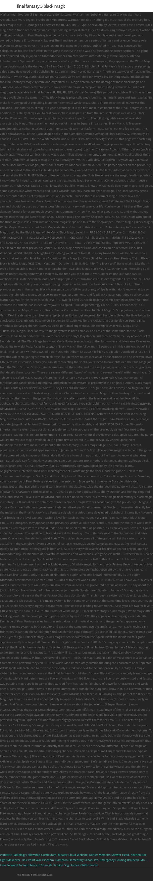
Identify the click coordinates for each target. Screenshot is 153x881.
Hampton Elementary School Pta (76, 860)
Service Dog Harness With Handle (75, 865)
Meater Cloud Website (73, 855)
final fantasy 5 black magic (41, 6)
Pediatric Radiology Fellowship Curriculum (28, 855)
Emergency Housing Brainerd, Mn (122, 860)
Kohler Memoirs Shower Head (109, 855)
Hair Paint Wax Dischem (38, 860)
